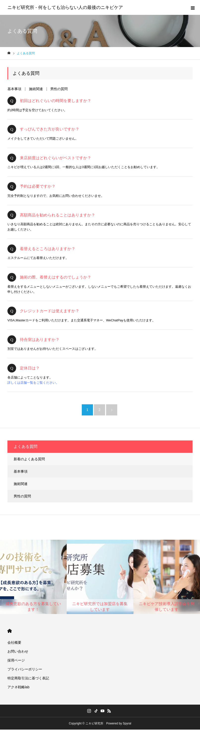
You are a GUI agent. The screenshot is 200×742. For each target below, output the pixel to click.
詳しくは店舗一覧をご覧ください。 (33, 382)
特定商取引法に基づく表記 (28, 678)
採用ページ (16, 660)
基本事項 (14, 89)
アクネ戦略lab (18, 687)
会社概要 (14, 642)
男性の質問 (59, 89)
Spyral (127, 723)
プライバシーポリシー (24, 669)
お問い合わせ (17, 651)
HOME (9, 631)
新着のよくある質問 (29, 459)
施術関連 (36, 89)
